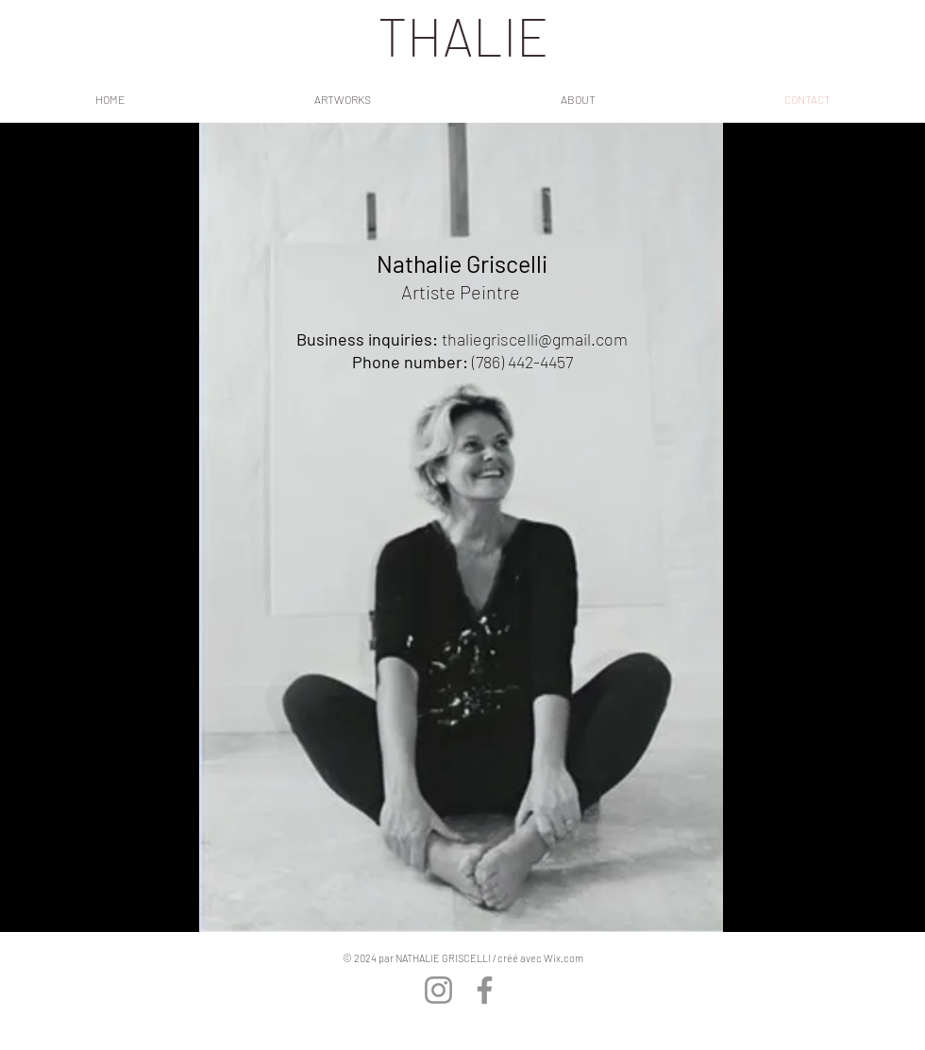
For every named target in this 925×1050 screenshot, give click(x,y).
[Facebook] (484, 990)
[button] (342, 99)
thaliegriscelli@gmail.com (535, 339)
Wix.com (563, 958)
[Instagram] (438, 990)
